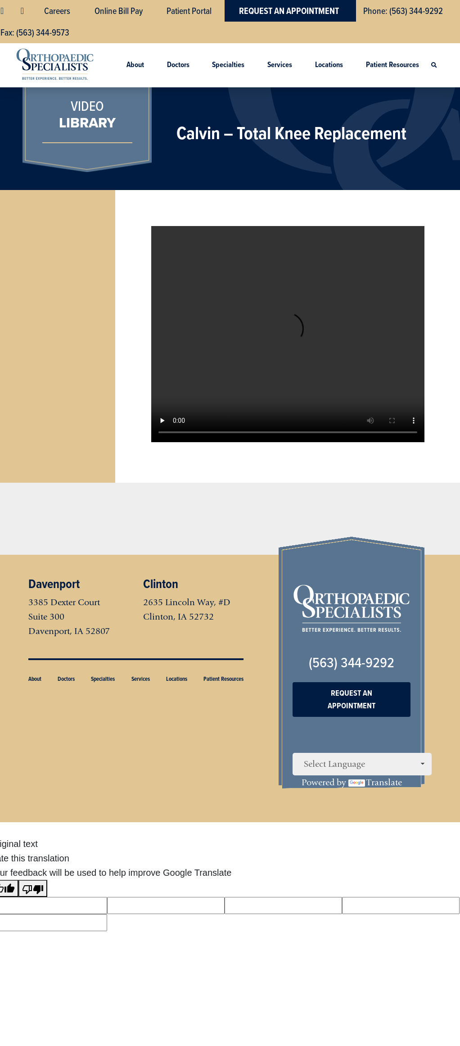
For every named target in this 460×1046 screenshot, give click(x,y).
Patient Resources (392, 64)
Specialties (228, 64)
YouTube (24, 11)
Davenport (54, 584)
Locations (329, 64)
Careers (57, 11)
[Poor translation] (32, 888)
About (135, 64)
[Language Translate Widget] (362, 764)
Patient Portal (189, 11)
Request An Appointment (289, 11)
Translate (375, 782)
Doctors (178, 64)
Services (279, 64)
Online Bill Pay (119, 11)
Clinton (160, 584)
